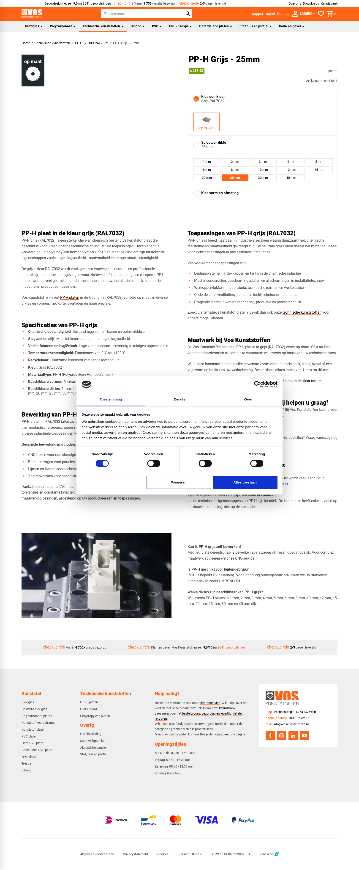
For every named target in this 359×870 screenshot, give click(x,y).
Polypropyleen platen (95, 716)
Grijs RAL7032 (98, 43)
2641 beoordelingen (97, 3)
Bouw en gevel (291, 26)
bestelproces (191, 713)
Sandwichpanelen (92, 741)
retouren (161, 718)
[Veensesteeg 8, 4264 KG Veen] (291, 712)
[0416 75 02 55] (287, 718)
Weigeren (178, 482)
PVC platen (29, 736)
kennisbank (227, 708)
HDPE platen (89, 702)
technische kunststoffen (302, 312)
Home (26, 43)
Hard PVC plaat (33, 743)
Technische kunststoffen (103, 26)
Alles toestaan (245, 482)
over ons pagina (234, 734)
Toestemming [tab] (111, 399)
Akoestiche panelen (94, 747)
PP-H (78, 43)
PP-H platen (69, 297)
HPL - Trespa (180, 26)
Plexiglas (34, 26)
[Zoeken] (138, 13)
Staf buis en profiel (255, 26)
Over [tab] (248, 399)
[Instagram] (281, 735)
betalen (238, 713)
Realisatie (269, 854)
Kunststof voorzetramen (39, 722)
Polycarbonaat (62, 26)
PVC (157, 26)
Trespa (26, 763)
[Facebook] (270, 735)
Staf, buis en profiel (93, 754)
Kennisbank (329, 3)
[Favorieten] (321, 13)
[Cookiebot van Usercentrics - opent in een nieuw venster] (257, 384)
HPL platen (29, 757)
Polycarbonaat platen (37, 716)
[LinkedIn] (293, 735)
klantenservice (210, 703)
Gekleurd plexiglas (34, 709)
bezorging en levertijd (216, 713)
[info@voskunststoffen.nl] (287, 724)
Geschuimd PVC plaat (37, 750)
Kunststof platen (33, 729)
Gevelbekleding (90, 734)
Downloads (311, 3)
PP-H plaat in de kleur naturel (298, 381)
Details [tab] (179, 399)
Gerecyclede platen (215, 26)
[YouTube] (304, 735)
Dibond (138, 26)
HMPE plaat (88, 709)
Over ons (294, 3)
